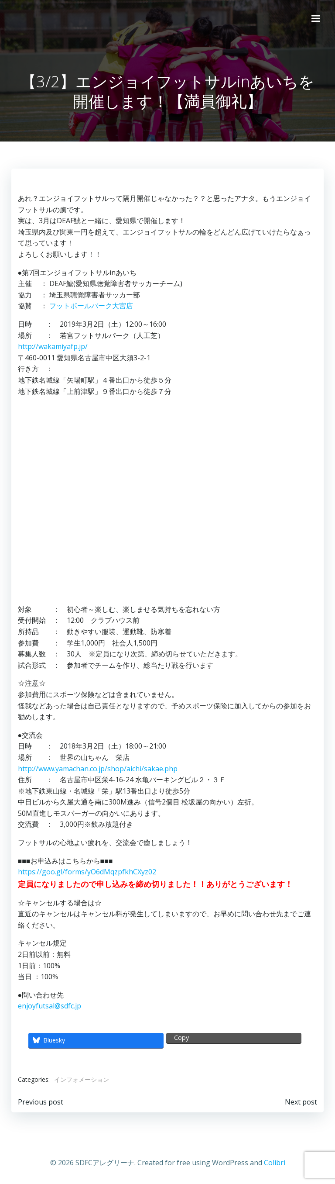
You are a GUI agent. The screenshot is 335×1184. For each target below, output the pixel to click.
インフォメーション (80, 1079)
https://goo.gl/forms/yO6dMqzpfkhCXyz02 (86, 871)
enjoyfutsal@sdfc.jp (48, 1005)
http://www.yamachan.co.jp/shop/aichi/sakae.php (97, 768)
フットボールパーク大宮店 (90, 305)
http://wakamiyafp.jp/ (52, 346)
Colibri (274, 1160)
